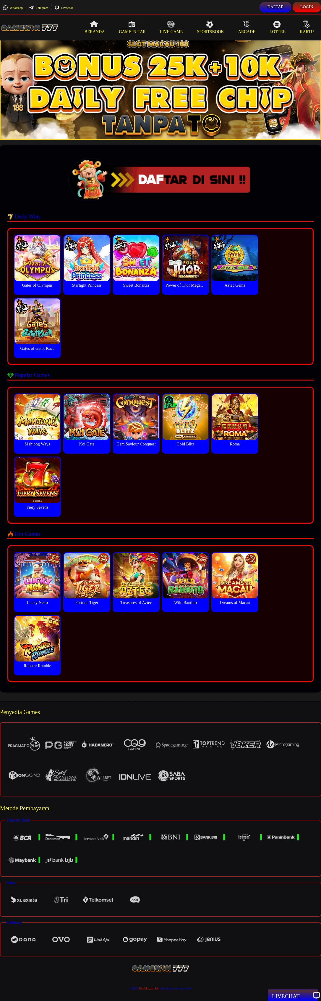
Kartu (307, 27)
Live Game (171, 27)
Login (306, 7)
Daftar (275, 7)
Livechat (63, 7)
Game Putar (132, 27)
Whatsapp (13, 7)
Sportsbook (210, 27)
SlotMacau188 (148, 988)
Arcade (246, 27)
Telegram (38, 7)
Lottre (278, 27)
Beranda (95, 27)
